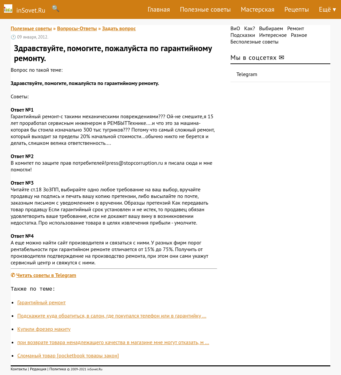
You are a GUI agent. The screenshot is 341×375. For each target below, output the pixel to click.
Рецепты (296, 9)
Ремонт (295, 28)
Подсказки (242, 35)
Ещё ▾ (327, 9)
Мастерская (257, 9)
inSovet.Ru (22, 9)
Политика (57, 370)
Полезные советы (205, 9)
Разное (299, 35)
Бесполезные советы (254, 41)
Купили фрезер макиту (44, 330)
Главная (159, 9)
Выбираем (271, 28)
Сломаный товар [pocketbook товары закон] (68, 356)
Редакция (38, 370)
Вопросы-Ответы (77, 28)
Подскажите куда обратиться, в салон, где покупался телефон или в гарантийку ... (111, 317)
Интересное (273, 35)
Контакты (19, 370)
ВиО (235, 28)
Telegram (246, 74)
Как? (249, 28)
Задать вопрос (119, 28)
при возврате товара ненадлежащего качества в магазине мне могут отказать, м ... (113, 343)
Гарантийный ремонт (41, 303)
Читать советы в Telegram (46, 275)
